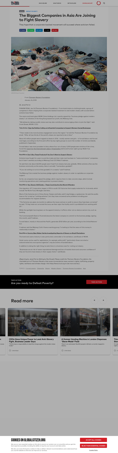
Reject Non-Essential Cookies (93, 446)
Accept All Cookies (93, 440)
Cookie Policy (93, 450)
